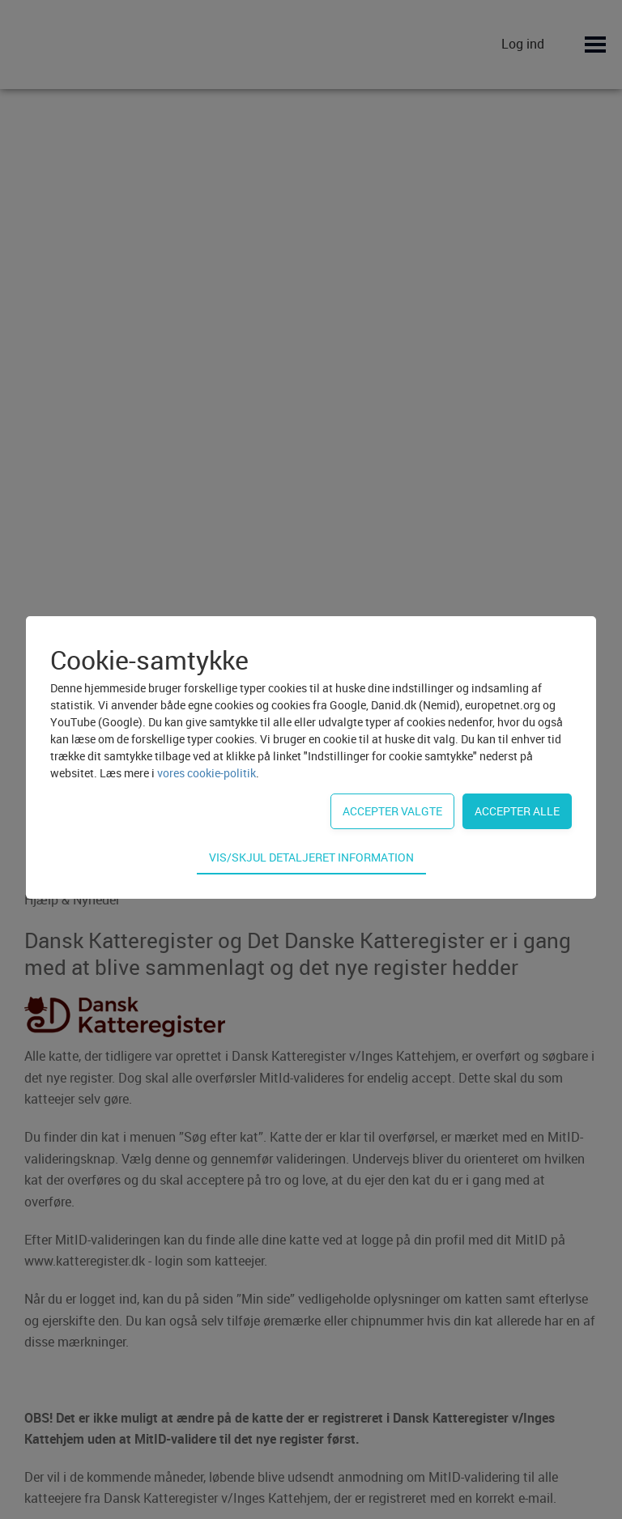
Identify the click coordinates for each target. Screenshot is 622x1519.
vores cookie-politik (206, 773)
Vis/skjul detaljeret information (311, 857)
